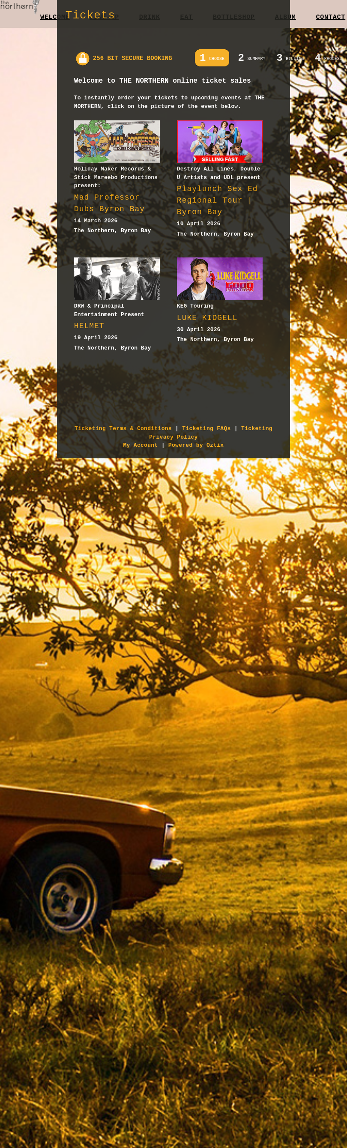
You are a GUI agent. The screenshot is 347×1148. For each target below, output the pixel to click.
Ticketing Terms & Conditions (123, 428)
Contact (330, 17)
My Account (140, 445)
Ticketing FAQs (206, 428)
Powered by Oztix (196, 445)
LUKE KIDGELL (207, 318)
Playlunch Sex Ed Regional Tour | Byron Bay (217, 200)
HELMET (89, 326)
